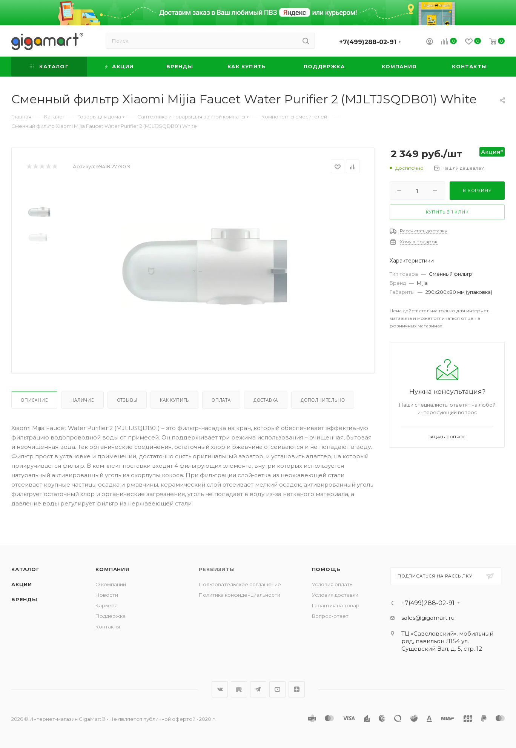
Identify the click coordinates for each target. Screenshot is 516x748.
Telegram (258, 689)
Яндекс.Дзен (297, 689)
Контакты (107, 627)
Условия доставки (335, 595)
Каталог (25, 569)
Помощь (326, 569)
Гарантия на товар (335, 605)
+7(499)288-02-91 (367, 42)
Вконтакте (220, 689)
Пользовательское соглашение (240, 584)
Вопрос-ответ (330, 616)
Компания (112, 569)
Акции (21, 584)
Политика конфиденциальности (239, 595)
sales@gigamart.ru (428, 617)
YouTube (277, 689)
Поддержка (110, 616)
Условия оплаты (332, 584)
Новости (106, 595)
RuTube (239, 689)
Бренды (24, 599)
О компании (110, 584)
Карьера (106, 605)
